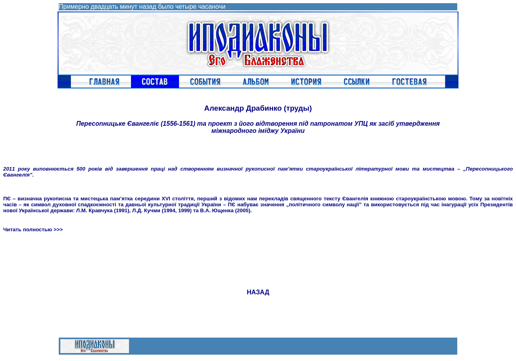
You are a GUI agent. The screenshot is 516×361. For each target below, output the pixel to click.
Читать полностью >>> (33, 229)
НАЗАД (258, 292)
